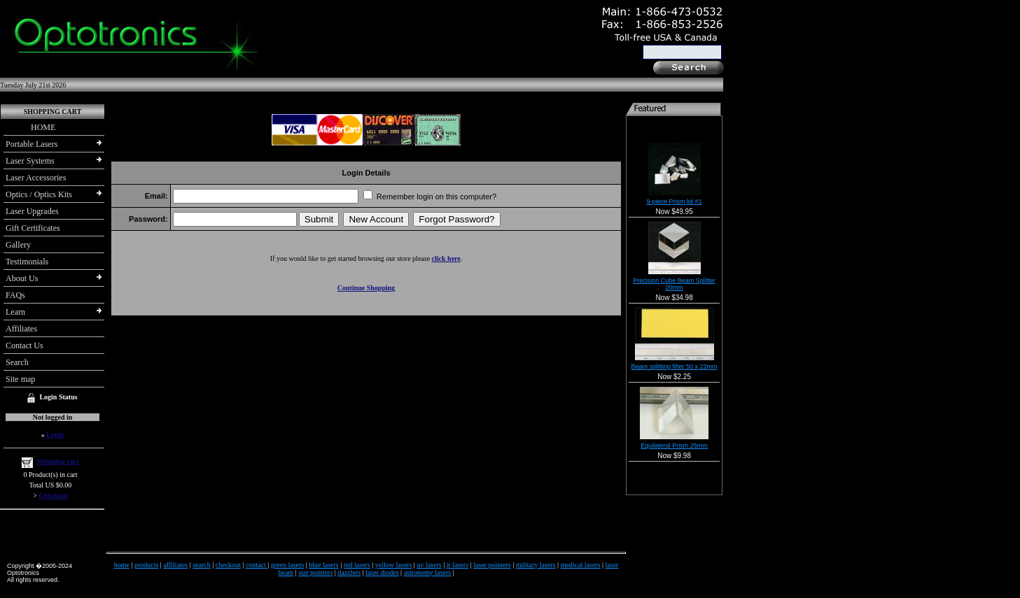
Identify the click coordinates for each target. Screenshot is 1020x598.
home (122, 565)
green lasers (287, 565)
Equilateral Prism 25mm (674, 445)
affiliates (175, 565)
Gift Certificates (33, 228)
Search (17, 362)
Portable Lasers (31, 144)
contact (256, 565)
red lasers (357, 565)
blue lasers (324, 565)
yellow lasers (393, 565)
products (146, 565)
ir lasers (457, 565)
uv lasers (429, 565)
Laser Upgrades (32, 211)
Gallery (18, 245)
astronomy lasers (428, 572)
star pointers (315, 572)
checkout (228, 565)
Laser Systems (30, 161)
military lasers (536, 565)
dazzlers (349, 572)
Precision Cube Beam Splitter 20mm (674, 284)
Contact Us (24, 345)
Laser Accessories (36, 178)
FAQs (15, 295)
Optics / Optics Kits (39, 194)
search (202, 565)
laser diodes (382, 572)
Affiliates (21, 329)
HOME (30, 127)
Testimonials (27, 261)
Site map (20, 379)
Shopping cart (57, 461)
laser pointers (492, 565)
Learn (15, 312)
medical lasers (581, 565)
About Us (22, 278)
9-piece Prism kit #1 (674, 201)
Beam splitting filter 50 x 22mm (674, 366)
